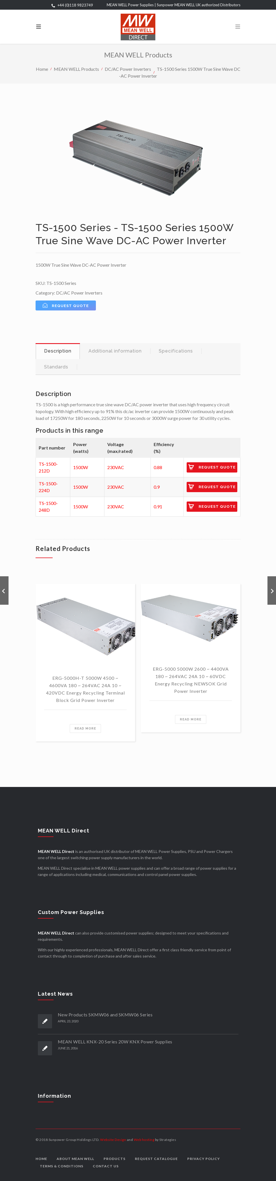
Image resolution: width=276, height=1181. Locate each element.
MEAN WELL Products (76, 68)
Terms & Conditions (61, 1166)
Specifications (176, 351)
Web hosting (144, 1140)
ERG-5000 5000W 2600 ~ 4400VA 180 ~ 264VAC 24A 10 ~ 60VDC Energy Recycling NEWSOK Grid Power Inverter (191, 680)
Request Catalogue (156, 1159)
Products (114, 1159)
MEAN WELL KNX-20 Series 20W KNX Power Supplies (115, 1041)
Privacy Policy (203, 1159)
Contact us (106, 1166)
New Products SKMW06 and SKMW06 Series (105, 1014)
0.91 (158, 506)
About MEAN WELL (75, 1159)
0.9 (157, 487)
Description (57, 351)
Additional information (115, 351)
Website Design (113, 1140)
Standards (56, 367)
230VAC (115, 467)
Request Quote (217, 467)
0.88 (158, 467)
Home (42, 68)
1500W (80, 467)
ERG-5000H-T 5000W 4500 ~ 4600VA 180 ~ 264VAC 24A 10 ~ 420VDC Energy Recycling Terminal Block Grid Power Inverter (85, 689)
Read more (85, 728)
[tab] (58, 351)
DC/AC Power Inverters (128, 68)
